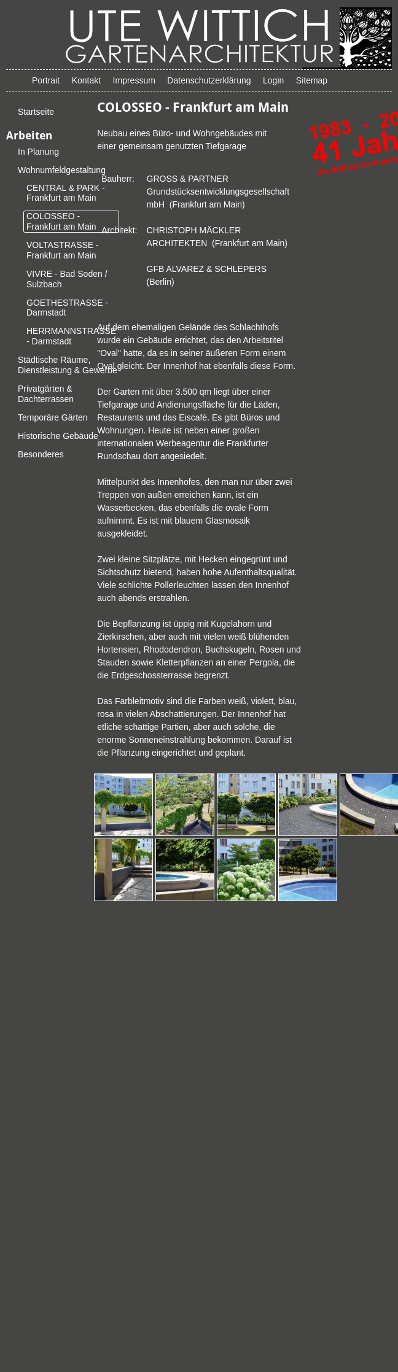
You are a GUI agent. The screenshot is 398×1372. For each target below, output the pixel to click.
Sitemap (311, 80)
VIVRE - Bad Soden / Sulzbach (66, 279)
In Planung (38, 152)
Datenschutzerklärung (209, 80)
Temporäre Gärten (53, 417)
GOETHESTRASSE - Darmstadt (67, 308)
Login (273, 80)
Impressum (134, 80)
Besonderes (41, 454)
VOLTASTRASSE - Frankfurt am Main (62, 250)
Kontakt (86, 80)
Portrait (46, 80)
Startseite (36, 112)
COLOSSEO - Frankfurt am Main (61, 221)
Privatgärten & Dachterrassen (46, 394)
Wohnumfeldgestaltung (62, 170)
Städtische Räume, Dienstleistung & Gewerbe (67, 365)
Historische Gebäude (58, 436)
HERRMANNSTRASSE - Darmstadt (71, 336)
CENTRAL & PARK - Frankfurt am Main (65, 193)
